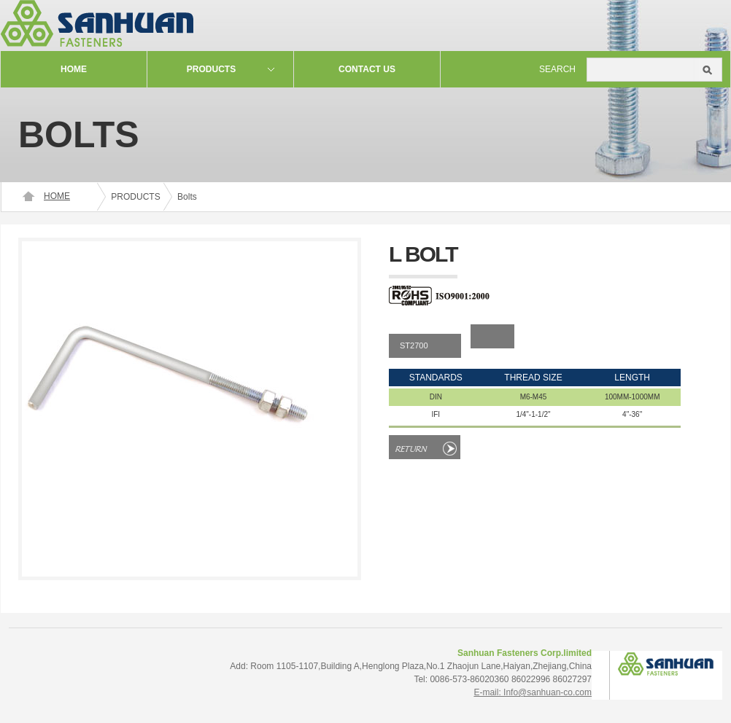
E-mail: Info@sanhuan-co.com (532, 692)
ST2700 (414, 345)
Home (74, 69)
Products (211, 69)
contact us (367, 69)
